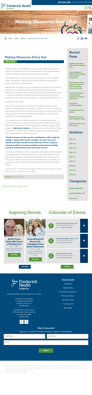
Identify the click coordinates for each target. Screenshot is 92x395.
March (23, 38)
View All (67, 282)
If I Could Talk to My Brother (77, 114)
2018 (16, 38)
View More (25, 282)
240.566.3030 (61, 2)
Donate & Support (68, 308)
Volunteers (68, 304)
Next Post (22, 186)
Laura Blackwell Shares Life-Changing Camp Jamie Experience (77, 76)
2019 (72, 183)
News (10, 38)
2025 (73, 151)
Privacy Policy (68, 312)
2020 (72, 178)
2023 (73, 161)
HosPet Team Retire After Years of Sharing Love (77, 66)
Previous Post (10, 186)
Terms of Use (68, 316)
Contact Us (68, 320)
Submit (46, 367)
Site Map (68, 324)
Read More (14, 270)
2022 (72, 167)
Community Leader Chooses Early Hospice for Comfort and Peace (77, 97)
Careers (68, 300)
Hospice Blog (76, 203)
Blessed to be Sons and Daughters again (76, 122)
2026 (72, 145)
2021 (72, 172)
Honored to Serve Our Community (76, 130)
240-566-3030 (24, 322)
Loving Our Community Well (75, 107)
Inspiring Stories (18, 177)
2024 (73, 156)
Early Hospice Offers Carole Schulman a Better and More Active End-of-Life (77, 87)
